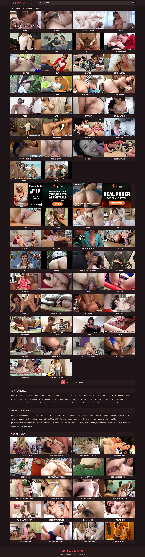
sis (115, 423)
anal (98, 395)
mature (68, 399)
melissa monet (95, 399)
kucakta (98, 415)
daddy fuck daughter (115, 395)
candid (65, 415)
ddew (35, 419)
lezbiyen (76, 399)
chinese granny (45, 399)
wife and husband (17, 403)
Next (81, 382)
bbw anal (129, 395)
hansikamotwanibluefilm (79, 415)
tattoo (113, 415)
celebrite (47, 423)
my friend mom (124, 423)
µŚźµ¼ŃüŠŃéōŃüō (51, 419)
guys (70, 419)
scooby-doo (33, 395)
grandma (92, 403)
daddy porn (84, 423)
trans (100, 403)
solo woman (86, 419)
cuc (40, 419)
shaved (76, 419)
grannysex (35, 415)
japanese (84, 399)
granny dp (15, 426)
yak (42, 415)
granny (73, 395)
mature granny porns (19, 395)
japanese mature (54, 395)
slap (91, 415)
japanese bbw (111, 419)
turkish (42, 403)
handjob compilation (119, 399)
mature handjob (25, 419)
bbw (21, 399)
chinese (92, 395)
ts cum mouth (58, 423)
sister (63, 403)
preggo (75, 423)
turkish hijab (82, 403)
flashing (14, 399)
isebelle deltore (26, 426)
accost (39, 423)
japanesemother (23, 415)
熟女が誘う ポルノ (125, 415)
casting (42, 395)
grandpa (65, 395)
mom (80, 395)
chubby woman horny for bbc (101, 423)
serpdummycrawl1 (111, 403)
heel (12, 415)
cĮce (94, 419)
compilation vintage (53, 415)
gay (61, 399)
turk (104, 395)
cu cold (13, 419)
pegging (101, 419)
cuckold (72, 403)
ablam (67, 423)
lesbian (55, 399)
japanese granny (31, 399)
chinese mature (32, 403)
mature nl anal (53, 403)
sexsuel (106, 415)
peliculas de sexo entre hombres (23, 423)
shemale (106, 399)
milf (85, 395)
